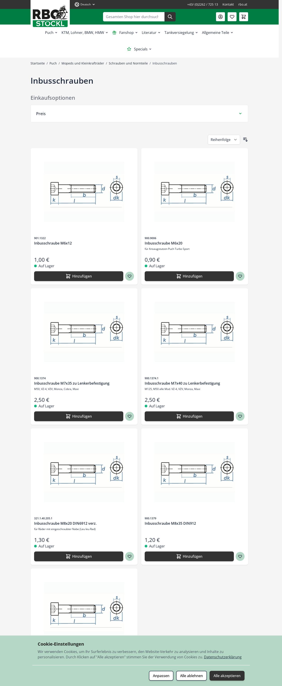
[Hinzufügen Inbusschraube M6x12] (78, 276)
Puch (51, 32)
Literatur (151, 32)
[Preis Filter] (139, 113)
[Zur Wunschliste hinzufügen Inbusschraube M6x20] (240, 276)
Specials (139, 49)
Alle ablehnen (191, 675)
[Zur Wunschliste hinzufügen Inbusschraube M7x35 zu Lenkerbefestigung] (129, 416)
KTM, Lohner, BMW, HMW (85, 32)
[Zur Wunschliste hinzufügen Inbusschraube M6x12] (129, 276)
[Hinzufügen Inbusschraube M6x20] (189, 276)
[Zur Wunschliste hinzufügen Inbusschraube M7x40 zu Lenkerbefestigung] (240, 416)
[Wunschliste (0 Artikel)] (232, 16)
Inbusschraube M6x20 (163, 243)
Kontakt (228, 4)
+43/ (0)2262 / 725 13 (202, 4)
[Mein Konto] (220, 16)
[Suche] (170, 16)
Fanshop (125, 32)
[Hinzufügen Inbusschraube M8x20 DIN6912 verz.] (78, 556)
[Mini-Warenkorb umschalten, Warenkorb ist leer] (243, 16)
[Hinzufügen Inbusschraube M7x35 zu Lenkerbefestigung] (78, 416)
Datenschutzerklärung (223, 657)
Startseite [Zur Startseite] (38, 63)
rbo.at (242, 4)
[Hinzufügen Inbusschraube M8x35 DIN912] (189, 556)
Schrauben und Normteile (128, 63)
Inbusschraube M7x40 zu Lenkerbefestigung (182, 383)
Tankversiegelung (181, 32)
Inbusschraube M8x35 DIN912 (170, 523)
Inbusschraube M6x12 (53, 243)
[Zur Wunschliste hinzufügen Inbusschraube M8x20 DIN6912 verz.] (129, 556)
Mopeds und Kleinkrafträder (83, 63)
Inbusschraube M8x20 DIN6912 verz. (65, 523)
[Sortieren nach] (224, 140)
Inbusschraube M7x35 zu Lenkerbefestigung (71, 383)
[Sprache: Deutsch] (85, 4)
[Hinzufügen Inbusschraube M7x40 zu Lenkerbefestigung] (189, 416)
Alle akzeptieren (227, 675)
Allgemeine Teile (218, 32)
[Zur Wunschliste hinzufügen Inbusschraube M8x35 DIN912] (240, 556)
